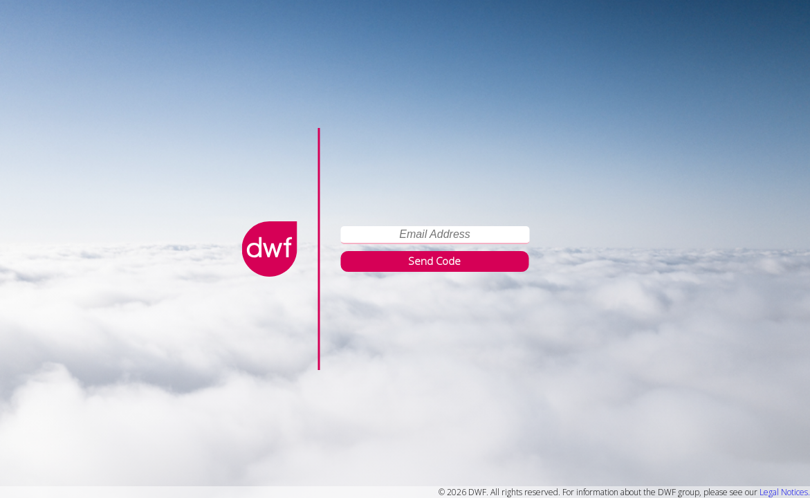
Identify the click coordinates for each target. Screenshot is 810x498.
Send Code (434, 261)
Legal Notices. (785, 492)
